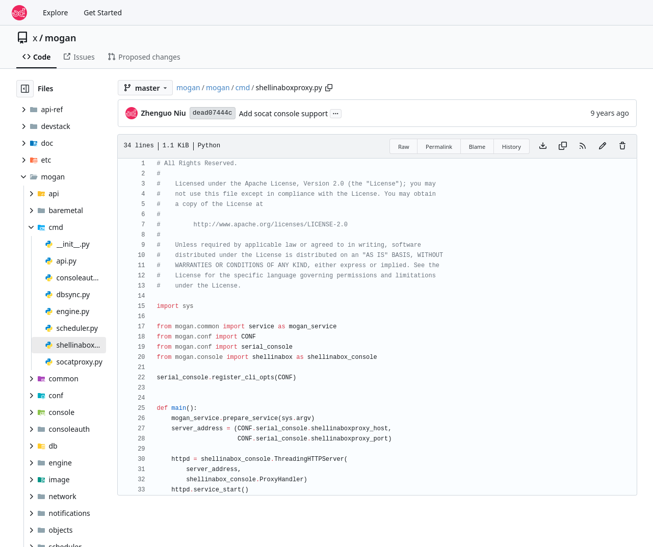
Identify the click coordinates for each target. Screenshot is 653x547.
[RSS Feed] (582, 146)
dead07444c (212, 113)
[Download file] (543, 146)
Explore (55, 12)
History (511, 146)
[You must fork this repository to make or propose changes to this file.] (602, 146)
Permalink (439, 146)
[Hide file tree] (25, 88)
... (336, 112)
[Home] (19, 13)
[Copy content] (563, 146)
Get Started (103, 12)
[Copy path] (328, 87)
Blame (477, 146)
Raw (403, 146)
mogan (60, 38)
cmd (243, 87)
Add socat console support (283, 113)
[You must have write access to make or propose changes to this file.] (622, 146)
